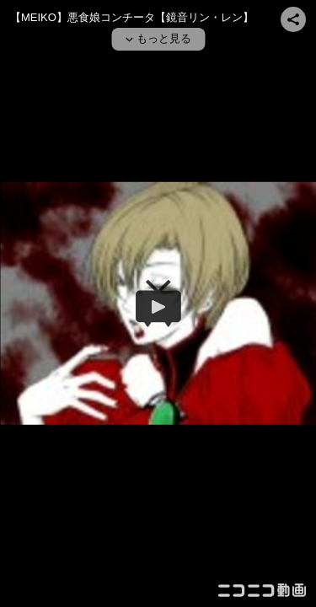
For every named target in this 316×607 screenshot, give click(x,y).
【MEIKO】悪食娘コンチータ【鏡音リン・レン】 (132, 17)
